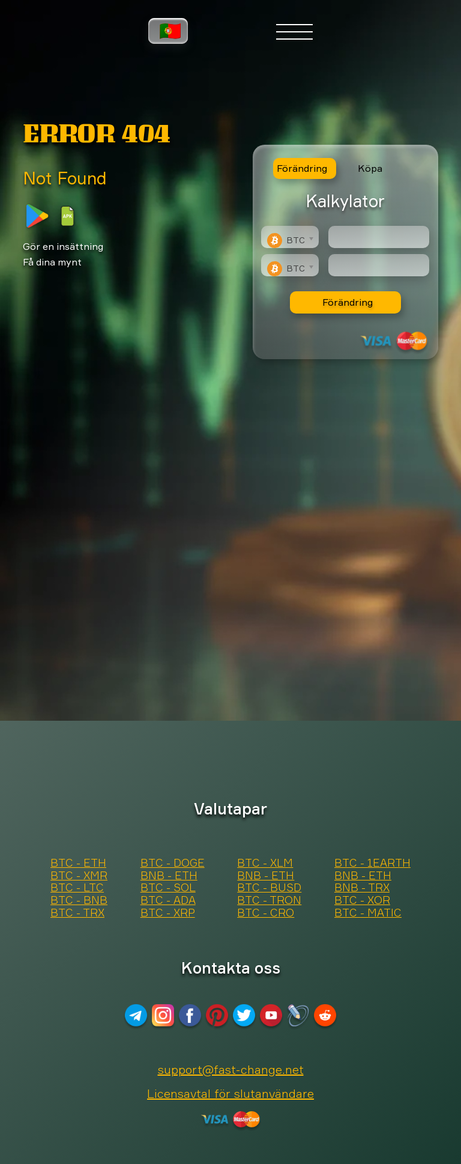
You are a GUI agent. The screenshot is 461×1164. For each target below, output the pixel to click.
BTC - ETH (78, 863)
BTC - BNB (78, 900)
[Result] (378, 265)
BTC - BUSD (269, 888)
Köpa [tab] (370, 168)
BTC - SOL (168, 888)
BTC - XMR (78, 876)
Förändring (347, 302)
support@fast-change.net (231, 1069)
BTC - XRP (167, 913)
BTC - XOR (362, 900)
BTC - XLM (265, 863)
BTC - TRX (77, 913)
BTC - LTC (77, 888)
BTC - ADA (168, 900)
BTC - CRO (265, 913)
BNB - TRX (362, 888)
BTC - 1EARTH (372, 863)
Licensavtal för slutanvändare (230, 1093)
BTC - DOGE (172, 863)
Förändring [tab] (302, 168)
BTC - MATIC (368, 913)
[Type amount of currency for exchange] (378, 237)
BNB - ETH (168, 876)
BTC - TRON (269, 900)
